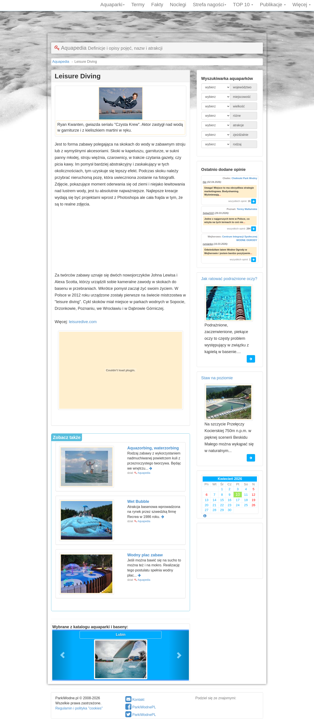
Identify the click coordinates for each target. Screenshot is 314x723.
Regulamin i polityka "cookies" (79, 708)
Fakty (157, 4)
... (220, 194)
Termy (138, 4)
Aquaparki (112, 4)
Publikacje (273, 4)
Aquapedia (144, 472)
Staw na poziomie (217, 378)
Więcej (301, 4)
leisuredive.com (84, 322)
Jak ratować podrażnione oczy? (229, 279)
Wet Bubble (138, 501)
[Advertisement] (157, 23)
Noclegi (178, 4)
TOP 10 (243, 4)
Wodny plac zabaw (145, 555)
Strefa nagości (209, 4)
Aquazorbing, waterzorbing (153, 448)
